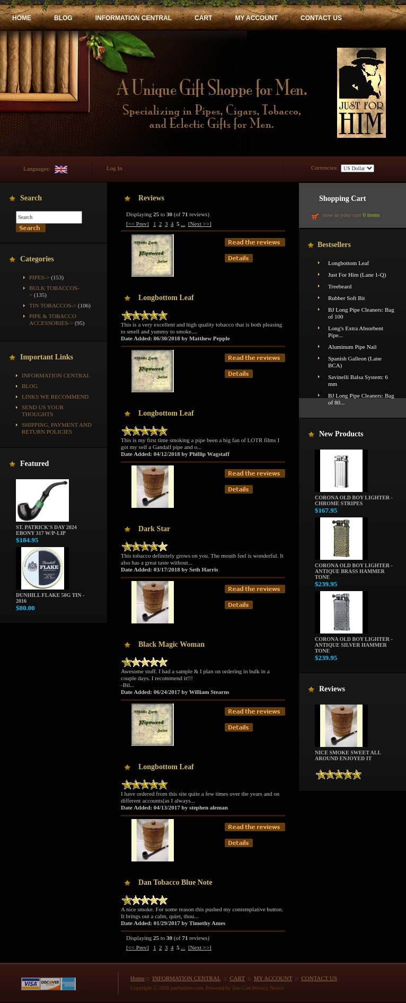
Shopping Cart (342, 199)
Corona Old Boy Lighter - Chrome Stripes (354, 498)
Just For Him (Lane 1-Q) (357, 274)
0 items (371, 215)
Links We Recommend (55, 396)
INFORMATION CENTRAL (133, 18)
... (183, 224)
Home (137, 978)
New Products (341, 434)
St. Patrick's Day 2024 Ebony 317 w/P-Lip (46, 528)
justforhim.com (187, 988)
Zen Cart (241, 988)
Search (31, 198)
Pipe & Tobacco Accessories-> (52, 319)
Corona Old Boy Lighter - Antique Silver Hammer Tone (354, 642)
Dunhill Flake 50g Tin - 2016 (50, 595)
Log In (114, 168)
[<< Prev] (137, 224)
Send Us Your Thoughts (43, 410)
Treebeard (339, 286)
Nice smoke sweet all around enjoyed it (348, 753)
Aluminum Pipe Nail (352, 347)
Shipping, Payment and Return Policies (57, 428)
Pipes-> (39, 277)
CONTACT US (321, 18)
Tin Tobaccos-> (52, 305)
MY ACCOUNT (256, 18)
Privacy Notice (268, 988)
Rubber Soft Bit (346, 298)
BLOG (63, 18)
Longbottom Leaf (348, 263)
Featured (34, 464)
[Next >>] (199, 224)
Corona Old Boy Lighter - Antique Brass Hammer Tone (354, 569)
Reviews (332, 689)
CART (203, 18)
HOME (21, 18)
